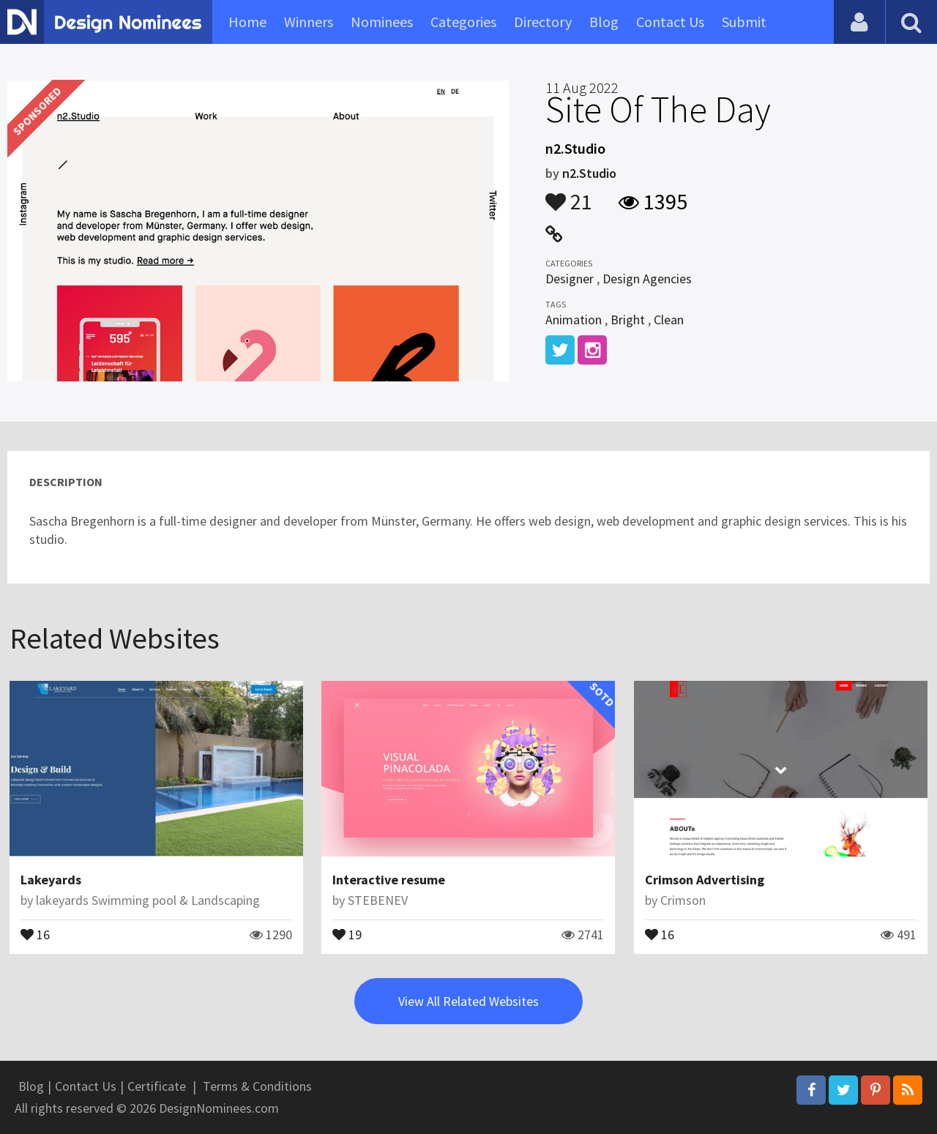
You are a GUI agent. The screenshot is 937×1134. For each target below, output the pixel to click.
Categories (463, 21)
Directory (543, 21)
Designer (569, 278)
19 (347, 933)
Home (247, 21)
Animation (573, 319)
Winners (308, 21)
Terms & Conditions (257, 1086)
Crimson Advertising (704, 879)
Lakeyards (50, 879)
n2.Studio (589, 173)
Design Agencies (647, 278)
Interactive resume (388, 879)
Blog (604, 21)
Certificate (156, 1086)
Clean (669, 319)
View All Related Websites (468, 1001)
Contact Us (670, 21)
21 (568, 194)
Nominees (382, 21)
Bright (628, 319)
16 (35, 933)
